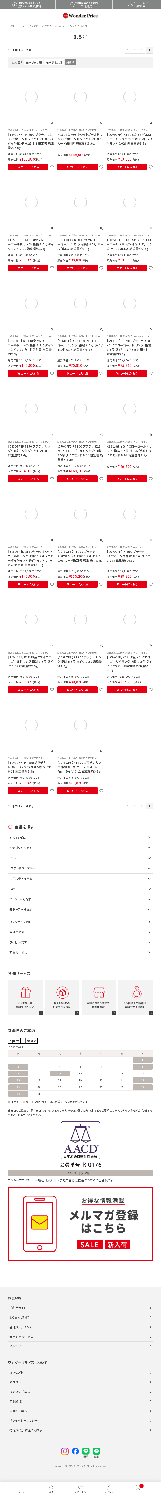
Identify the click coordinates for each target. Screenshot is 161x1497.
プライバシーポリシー (23, 1420)
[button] (149, 50)
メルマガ (15, 1346)
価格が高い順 (54, 62)
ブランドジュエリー (23, 868)
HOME (12, 25)
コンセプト (16, 1372)
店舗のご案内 (18, 1411)
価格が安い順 (34, 62)
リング (73, 25)
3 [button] (142, 50)
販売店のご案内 (19, 1392)
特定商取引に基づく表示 (25, 1430)
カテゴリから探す (20, 848)
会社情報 (15, 1382)
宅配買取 (15, 1401)
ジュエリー (18, 858)
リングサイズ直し (20, 922)
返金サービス (18, 952)
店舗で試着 (17, 932)
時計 (14, 889)
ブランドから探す (20, 899)
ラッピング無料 (19, 942)
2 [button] (135, 50)
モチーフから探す (20, 909)
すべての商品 (18, 837)
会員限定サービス (21, 1337)
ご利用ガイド (17, 1308)
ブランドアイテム (21, 878)
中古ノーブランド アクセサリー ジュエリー (43, 25)
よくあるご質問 (19, 1317)
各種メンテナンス (20, 1327)
